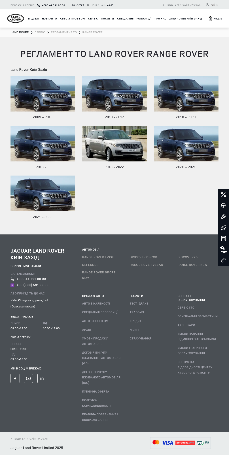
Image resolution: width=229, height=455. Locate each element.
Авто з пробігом (72, 18)
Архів (86, 329)
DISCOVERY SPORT (144, 257)
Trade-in (137, 312)
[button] (215, 18)
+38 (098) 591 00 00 (30, 285)
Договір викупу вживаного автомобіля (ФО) (101, 357)
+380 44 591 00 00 (51, 5)
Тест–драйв (139, 303)
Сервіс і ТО (186, 307)
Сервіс (93, 18)
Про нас (161, 18)
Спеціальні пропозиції (134, 18)
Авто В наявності (96, 303)
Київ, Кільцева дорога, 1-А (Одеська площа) (29, 303)
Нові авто (49, 18)
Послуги (107, 18)
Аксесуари (186, 325)
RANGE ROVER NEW (193, 264)
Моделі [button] (33, 18)
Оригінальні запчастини (198, 316)
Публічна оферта (95, 391)
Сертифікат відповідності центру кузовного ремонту (195, 367)
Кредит (135, 321)
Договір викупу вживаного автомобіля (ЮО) (101, 377)
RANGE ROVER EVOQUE (100, 257)
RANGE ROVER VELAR (146, 264)
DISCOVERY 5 (188, 257)
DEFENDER (90, 264)
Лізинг (135, 329)
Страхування (140, 338)
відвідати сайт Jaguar (184, 4)
